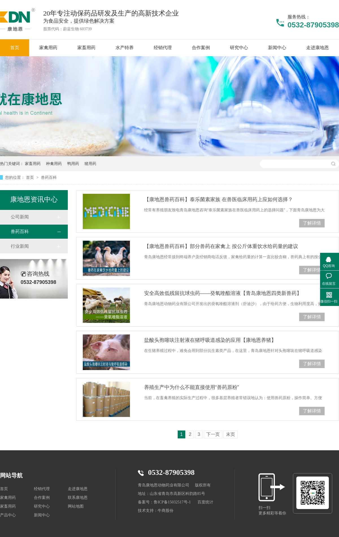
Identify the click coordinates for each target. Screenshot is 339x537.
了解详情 (312, 223)
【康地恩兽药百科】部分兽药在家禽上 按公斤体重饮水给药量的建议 (221, 246)
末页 (230, 434)
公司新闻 (20, 216)
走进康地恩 (78, 489)
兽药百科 (49, 177)
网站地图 (76, 506)
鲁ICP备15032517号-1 (172, 502)
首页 (30, 177)
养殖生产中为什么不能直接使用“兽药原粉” (191, 387)
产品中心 (8, 515)
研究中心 (42, 506)
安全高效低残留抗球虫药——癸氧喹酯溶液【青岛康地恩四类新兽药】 (223, 293)
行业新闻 (20, 246)
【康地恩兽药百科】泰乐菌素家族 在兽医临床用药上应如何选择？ (218, 199)
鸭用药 (73, 163)
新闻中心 (42, 515)
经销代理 (42, 489)
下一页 (213, 434)
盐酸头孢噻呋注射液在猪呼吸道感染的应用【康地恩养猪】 (210, 340)
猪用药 (90, 163)
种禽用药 (54, 163)
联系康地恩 (78, 497)
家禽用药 (8, 497)
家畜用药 (33, 163)
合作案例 (42, 497)
